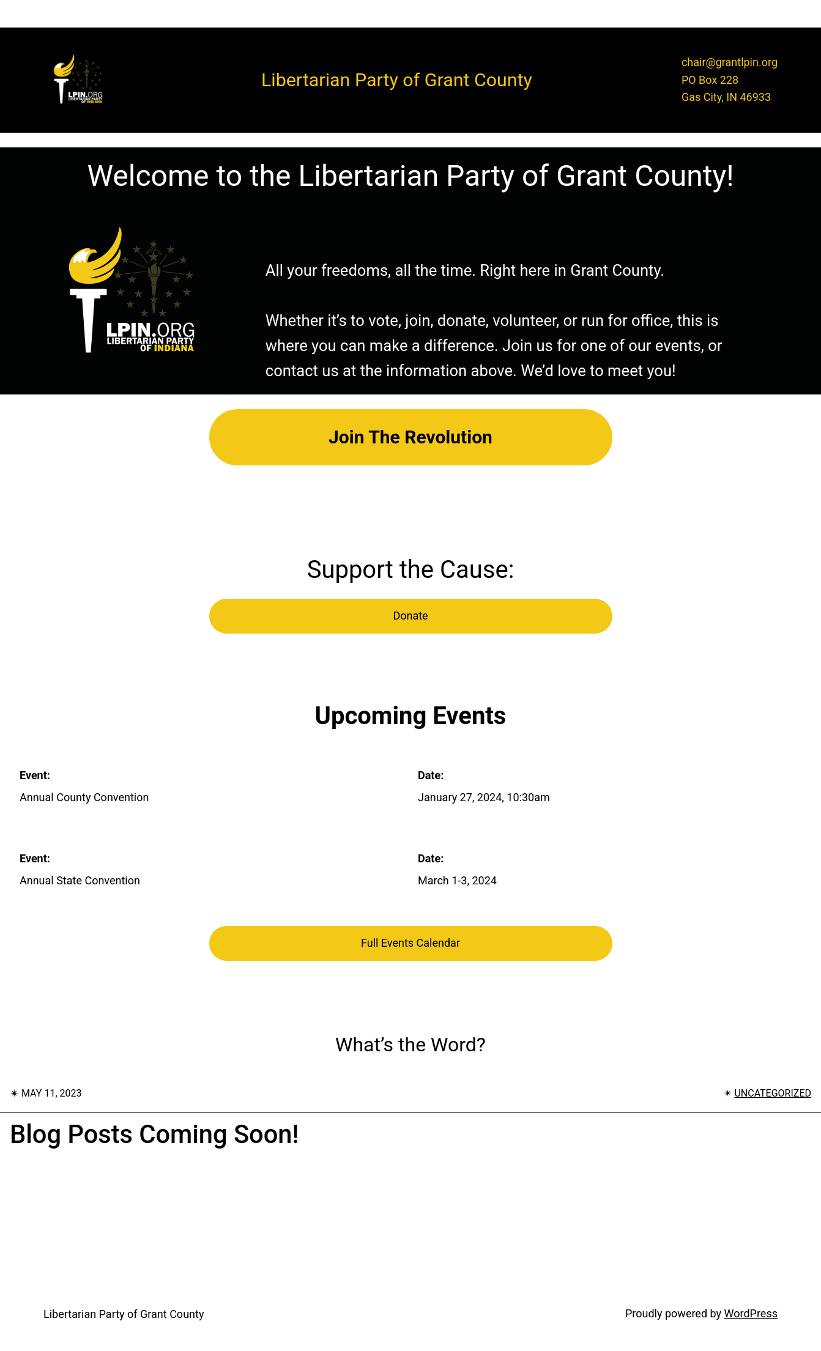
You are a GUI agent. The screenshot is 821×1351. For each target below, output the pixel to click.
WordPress (751, 1313)
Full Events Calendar (410, 942)
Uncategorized (772, 1093)
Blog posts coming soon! (154, 1134)
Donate (410, 615)
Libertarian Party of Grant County (123, 1314)
